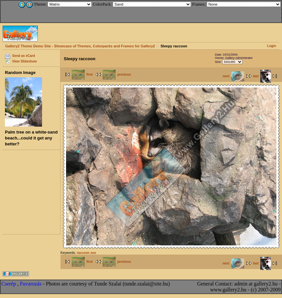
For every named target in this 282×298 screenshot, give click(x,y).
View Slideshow (24, 61)
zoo (93, 253)
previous (117, 74)
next (233, 76)
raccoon (83, 253)
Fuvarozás (30, 283)
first (82, 74)
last (262, 76)
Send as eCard (23, 56)
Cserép (8, 283)
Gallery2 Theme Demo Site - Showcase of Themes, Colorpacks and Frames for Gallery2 (80, 46)
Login (271, 46)
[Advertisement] (45, 10)
